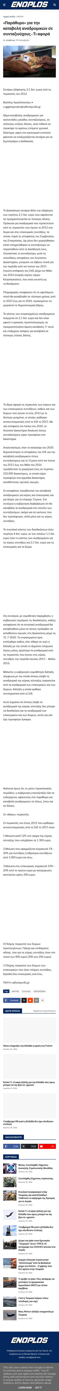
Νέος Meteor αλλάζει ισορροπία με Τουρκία (36, 1313)
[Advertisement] (29, 177)
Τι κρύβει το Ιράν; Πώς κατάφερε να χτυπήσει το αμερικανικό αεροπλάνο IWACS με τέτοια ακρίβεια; (36, 1284)
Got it (38, 1387)
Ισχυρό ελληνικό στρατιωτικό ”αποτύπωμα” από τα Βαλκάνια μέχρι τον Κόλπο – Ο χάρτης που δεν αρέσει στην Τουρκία (35, 1264)
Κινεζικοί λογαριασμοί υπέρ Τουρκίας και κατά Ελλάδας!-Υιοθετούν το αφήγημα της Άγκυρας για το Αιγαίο (36, 1197)
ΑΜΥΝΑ (20, 16)
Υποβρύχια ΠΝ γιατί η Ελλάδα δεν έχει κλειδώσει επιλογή (28, 1122)
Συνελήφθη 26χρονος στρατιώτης (35, 1178)
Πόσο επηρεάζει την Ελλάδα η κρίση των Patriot (27, 1045)
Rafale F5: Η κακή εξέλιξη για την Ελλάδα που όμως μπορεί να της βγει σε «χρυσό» (29, 1083)
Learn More (25, 1387)
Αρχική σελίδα (9, 16)
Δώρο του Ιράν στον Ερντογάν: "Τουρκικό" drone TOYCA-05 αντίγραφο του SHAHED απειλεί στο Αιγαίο (37, 1245)
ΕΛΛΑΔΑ (26, 991)
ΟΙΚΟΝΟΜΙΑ (39, 991)
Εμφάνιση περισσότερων (44, 1011)
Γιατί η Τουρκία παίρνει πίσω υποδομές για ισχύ (33, 1300)
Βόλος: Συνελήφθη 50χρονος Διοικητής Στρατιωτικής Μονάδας (35, 1166)
